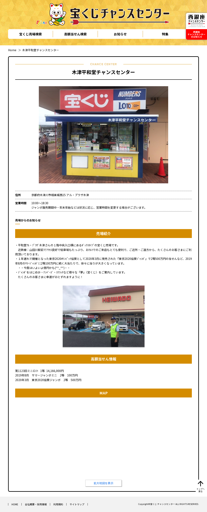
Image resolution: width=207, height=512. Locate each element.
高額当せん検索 (75, 34)
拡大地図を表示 (103, 483)
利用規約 (58, 504)
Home (12, 50)
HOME (15, 504)
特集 (165, 34)
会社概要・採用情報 (36, 504)
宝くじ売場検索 (30, 34)
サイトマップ (77, 504)
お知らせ (120, 34)
